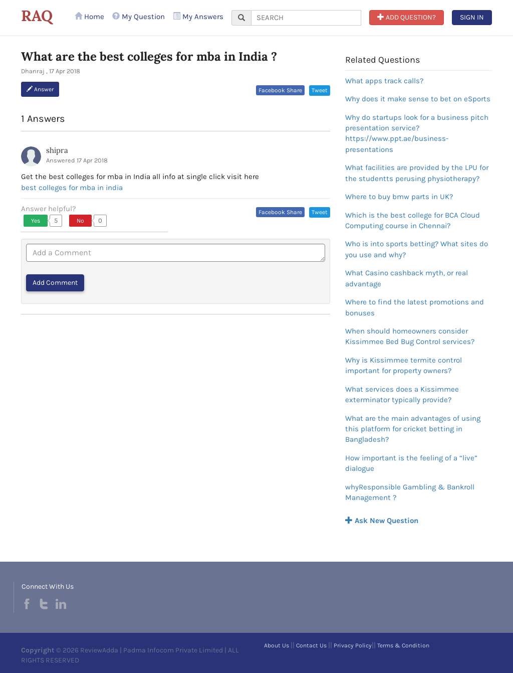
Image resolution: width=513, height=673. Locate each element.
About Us (276, 645)
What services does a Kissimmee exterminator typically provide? (402, 394)
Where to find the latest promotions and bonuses (414, 307)
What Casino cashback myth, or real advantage (406, 278)
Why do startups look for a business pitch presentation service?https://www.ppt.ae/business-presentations (416, 133)
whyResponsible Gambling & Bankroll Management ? (409, 492)
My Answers (198, 16)
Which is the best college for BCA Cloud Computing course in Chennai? (412, 220)
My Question (138, 16)
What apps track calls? (384, 80)
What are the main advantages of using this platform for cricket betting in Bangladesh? (412, 429)
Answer (40, 89)
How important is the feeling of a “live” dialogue (411, 463)
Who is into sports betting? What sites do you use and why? (416, 249)
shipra (57, 150)
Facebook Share (280, 90)
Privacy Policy (353, 645)
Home (89, 16)
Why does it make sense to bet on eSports (417, 98)
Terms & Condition (403, 645)
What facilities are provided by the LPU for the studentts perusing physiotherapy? (416, 173)
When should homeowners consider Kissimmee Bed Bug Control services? (409, 336)
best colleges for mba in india (72, 187)
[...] (306, 18)
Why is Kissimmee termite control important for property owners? (403, 365)
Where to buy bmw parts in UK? (399, 196)
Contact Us (311, 645)
